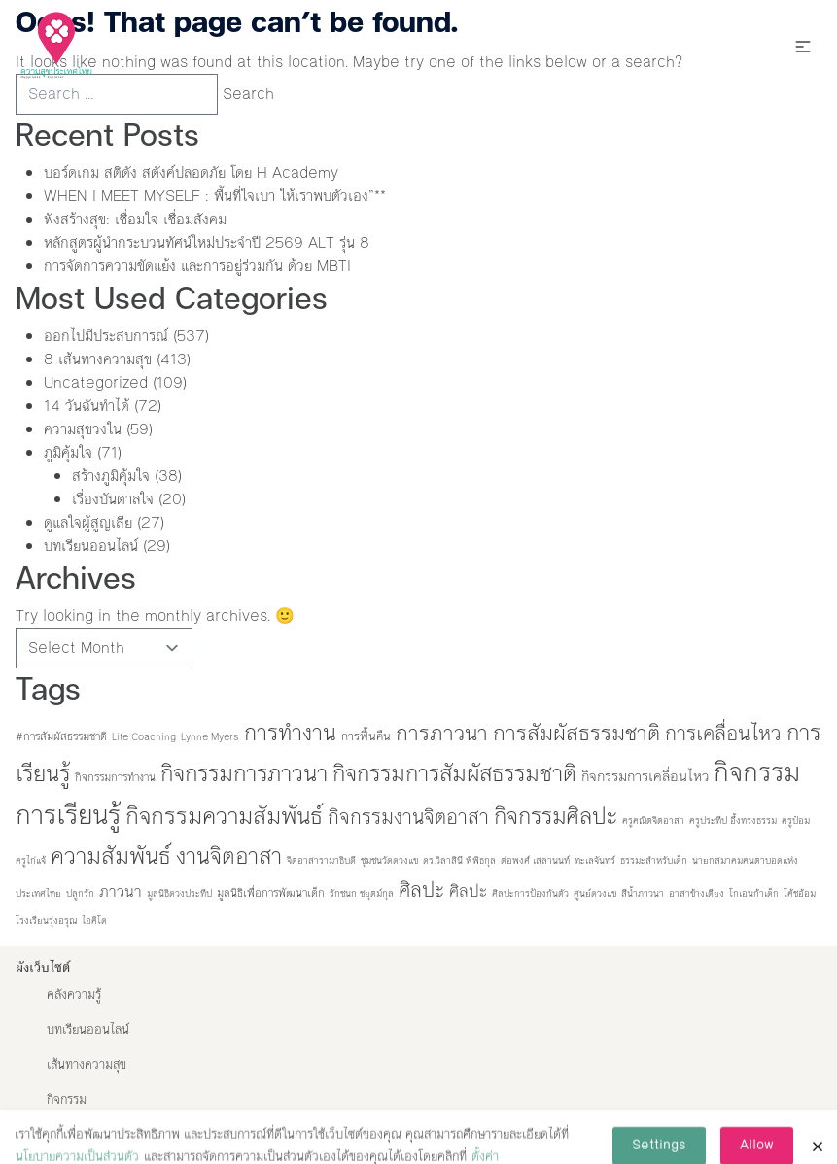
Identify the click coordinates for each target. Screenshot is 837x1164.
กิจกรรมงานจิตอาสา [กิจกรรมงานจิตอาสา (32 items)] (408, 817)
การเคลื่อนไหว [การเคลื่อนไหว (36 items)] (723, 733)
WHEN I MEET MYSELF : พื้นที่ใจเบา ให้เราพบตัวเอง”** (215, 196)
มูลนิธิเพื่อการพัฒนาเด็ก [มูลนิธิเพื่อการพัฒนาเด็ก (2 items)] (271, 893)
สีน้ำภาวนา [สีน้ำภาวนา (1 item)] (642, 893)
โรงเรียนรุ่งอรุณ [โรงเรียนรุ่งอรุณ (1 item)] (46, 920)
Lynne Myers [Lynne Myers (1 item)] (210, 737)
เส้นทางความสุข (86, 1065)
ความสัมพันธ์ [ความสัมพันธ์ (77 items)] (111, 856)
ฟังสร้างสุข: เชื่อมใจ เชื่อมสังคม (135, 219)
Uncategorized (96, 382)
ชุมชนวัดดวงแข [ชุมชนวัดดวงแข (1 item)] (389, 860)
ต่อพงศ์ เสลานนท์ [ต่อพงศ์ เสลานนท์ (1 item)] (535, 860)
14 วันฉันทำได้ (86, 405)
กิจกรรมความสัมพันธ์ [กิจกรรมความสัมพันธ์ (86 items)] (224, 816)
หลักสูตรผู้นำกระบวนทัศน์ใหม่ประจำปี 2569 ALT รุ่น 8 (206, 242)
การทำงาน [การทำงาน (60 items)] (290, 733)
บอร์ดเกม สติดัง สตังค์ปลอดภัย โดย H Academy (191, 172)
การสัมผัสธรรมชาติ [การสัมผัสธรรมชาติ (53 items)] (576, 733)
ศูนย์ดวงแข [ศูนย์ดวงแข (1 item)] (595, 893)
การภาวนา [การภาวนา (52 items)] (442, 733)
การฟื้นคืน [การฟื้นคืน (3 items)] (366, 736)
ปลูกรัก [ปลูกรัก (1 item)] (80, 893)
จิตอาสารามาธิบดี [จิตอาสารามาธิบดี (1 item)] (321, 860)
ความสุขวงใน (83, 429)
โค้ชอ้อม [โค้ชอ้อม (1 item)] (800, 893)
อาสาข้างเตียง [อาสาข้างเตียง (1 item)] (696, 893)
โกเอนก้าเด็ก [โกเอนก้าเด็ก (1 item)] (754, 893)
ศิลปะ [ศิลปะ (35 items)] (421, 890)
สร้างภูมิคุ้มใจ (111, 475)
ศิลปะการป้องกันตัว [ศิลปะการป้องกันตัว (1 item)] (530, 893)
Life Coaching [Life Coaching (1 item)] (144, 737)
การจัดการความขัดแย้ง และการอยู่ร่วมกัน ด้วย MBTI (197, 266)
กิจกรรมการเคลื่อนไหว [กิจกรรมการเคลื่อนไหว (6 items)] (645, 776)
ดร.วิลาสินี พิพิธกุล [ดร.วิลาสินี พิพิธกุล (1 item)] (459, 860)
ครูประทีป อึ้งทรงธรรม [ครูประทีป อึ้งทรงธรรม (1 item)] (733, 820)
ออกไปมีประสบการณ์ (106, 336)
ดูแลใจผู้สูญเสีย (88, 522)
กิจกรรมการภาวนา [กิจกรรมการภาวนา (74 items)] (244, 773)
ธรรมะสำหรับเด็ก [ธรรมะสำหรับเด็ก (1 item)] (653, 860)
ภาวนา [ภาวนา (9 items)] (120, 891)
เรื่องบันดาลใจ (113, 499)
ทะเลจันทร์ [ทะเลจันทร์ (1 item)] (595, 860)
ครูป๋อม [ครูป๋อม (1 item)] (796, 820)
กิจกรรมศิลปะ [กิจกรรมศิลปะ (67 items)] (555, 816)
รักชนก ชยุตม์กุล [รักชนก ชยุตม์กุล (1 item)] (362, 893)
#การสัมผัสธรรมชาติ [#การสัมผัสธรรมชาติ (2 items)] (61, 736)
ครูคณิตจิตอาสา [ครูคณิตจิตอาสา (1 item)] (653, 820)
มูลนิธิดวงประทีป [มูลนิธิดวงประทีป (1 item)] (179, 893)
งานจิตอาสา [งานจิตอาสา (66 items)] (229, 856)
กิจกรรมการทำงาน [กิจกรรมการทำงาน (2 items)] (115, 777)
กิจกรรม (67, 1100)
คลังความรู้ (74, 995)
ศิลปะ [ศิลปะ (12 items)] (468, 891)
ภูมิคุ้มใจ (68, 452)
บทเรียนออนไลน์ (91, 545)
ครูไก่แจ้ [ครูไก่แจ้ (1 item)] (31, 860)
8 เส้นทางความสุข (98, 359)
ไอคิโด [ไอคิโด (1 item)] (94, 920)
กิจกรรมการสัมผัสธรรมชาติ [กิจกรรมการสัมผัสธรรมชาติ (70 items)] (454, 773)
